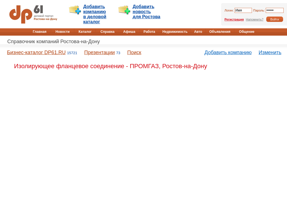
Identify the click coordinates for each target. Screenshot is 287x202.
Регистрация (234, 19)
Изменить (270, 52)
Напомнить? (254, 19)
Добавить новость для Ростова (146, 11)
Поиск (134, 52)
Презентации (99, 52)
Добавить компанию (228, 52)
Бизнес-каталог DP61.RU (36, 52)
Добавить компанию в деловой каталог (94, 14)
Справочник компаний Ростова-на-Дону (53, 41)
